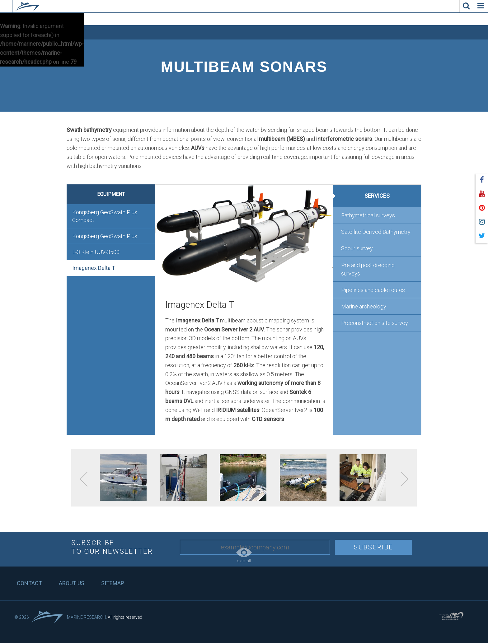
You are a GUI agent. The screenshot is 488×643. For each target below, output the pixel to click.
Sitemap (112, 583)
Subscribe (373, 547)
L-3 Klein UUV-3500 (96, 252)
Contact (29, 583)
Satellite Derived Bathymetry (376, 232)
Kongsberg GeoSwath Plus (104, 236)
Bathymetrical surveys (368, 215)
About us (71, 583)
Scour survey (357, 248)
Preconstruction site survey (374, 323)
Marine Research (86, 617)
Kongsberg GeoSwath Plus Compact (104, 216)
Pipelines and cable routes (373, 290)
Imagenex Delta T (93, 268)
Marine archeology (363, 306)
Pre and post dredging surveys (368, 269)
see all (244, 555)
